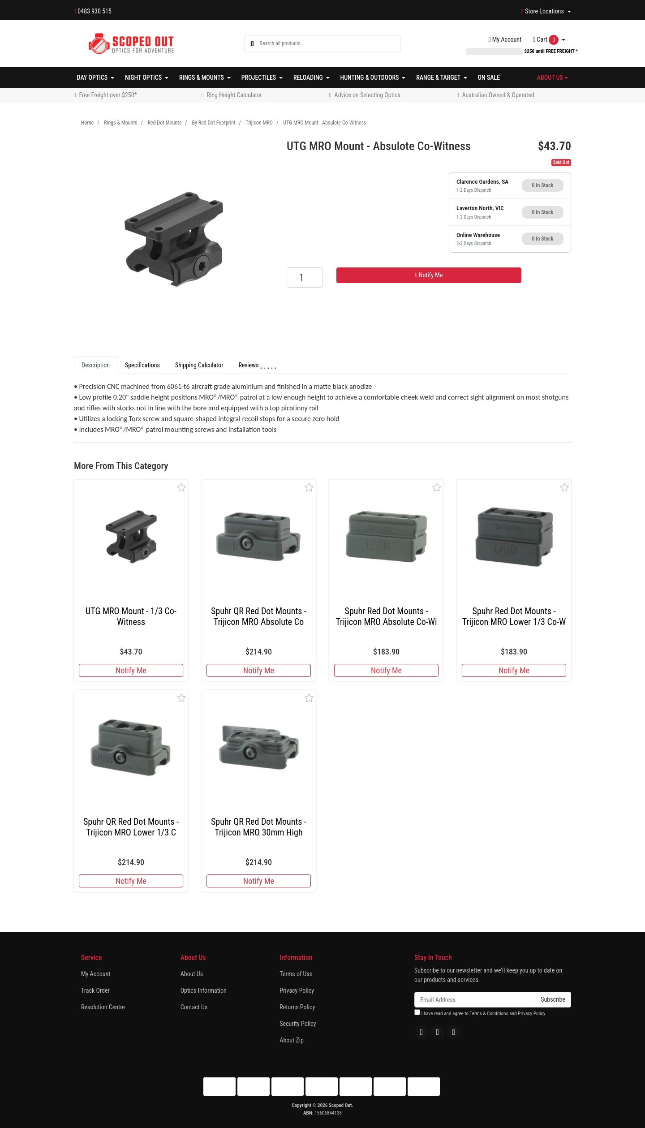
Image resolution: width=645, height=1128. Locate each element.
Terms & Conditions (488, 1013)
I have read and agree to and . (480, 1012)
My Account (95, 973)
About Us (192, 973)
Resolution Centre (103, 1007)
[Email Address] (474, 999)
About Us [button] (550, 77)
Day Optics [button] (93, 77)
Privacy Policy (297, 990)
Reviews (257, 365)
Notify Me (429, 275)
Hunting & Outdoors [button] (370, 77)
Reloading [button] (308, 77)
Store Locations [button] (543, 11)
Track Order (95, 990)
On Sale (489, 77)
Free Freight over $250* (108, 95)
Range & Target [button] (439, 77)
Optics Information (204, 990)
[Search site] (252, 44)
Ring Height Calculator (234, 95)
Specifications (142, 365)
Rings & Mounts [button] (202, 77)
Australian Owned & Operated (498, 95)
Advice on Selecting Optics (367, 95)
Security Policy (298, 1023)
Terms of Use (296, 973)
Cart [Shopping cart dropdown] (546, 40)
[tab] (95, 365)
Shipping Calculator (199, 365)
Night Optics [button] (144, 77)
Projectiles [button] (259, 77)
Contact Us (194, 1007)
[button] (181, 487)
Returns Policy (297, 1007)
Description (96, 365)
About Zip (292, 1040)
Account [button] (505, 39)
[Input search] (330, 44)
